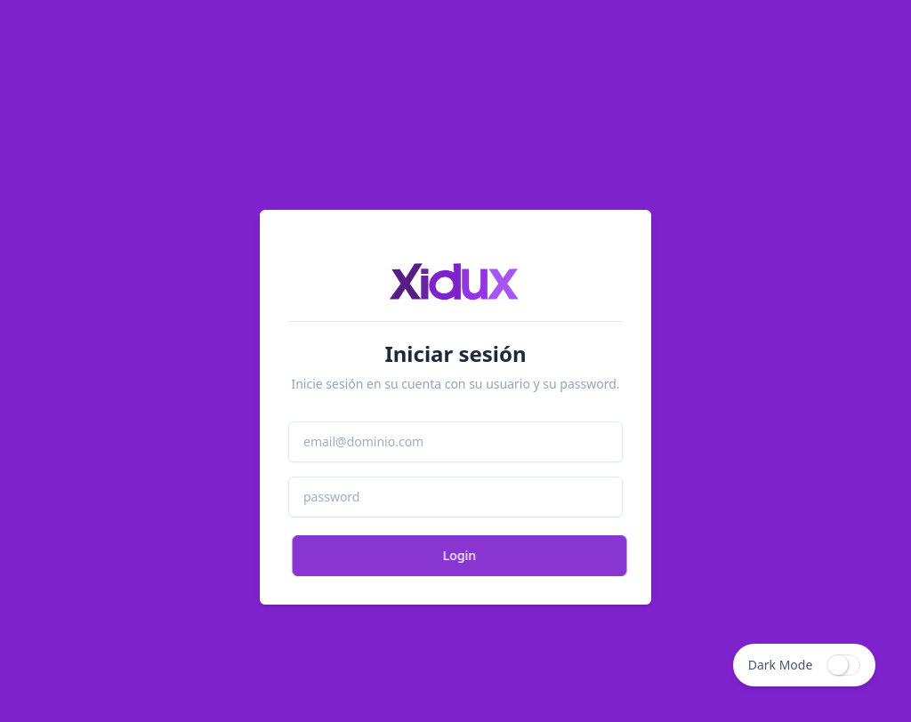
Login (465, 555)
